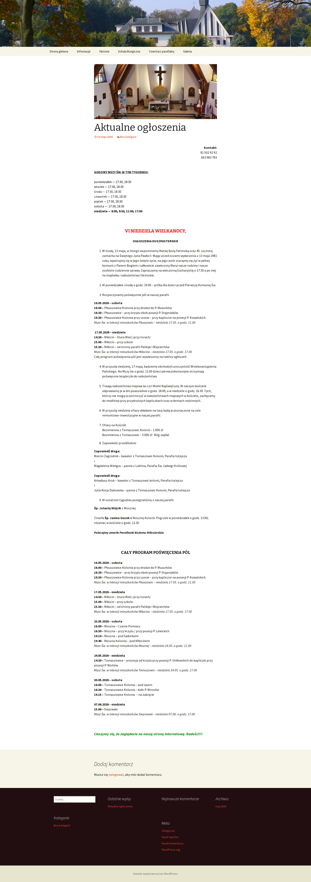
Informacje (84, 51)
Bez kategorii (128, 137)
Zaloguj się (168, 831)
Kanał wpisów (170, 837)
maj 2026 (221, 806)
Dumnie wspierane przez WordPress (155, 873)
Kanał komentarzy (173, 843)
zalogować (116, 774)
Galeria (187, 51)
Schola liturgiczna (129, 51)
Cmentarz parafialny (161, 51)
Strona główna (59, 51)
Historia (104, 51)
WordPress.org (171, 849)
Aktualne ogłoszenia (120, 806)
